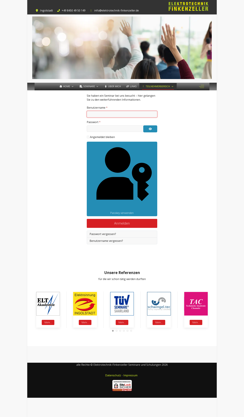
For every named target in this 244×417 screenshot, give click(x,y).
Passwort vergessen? (103, 234)
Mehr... (48, 322)
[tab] (113, 331)
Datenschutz (113, 375)
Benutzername (97, 107)
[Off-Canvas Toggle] (201, 86)
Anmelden (122, 223)
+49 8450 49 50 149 (73, 10)
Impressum (130, 375)
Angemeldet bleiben (102, 137)
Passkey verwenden (122, 179)
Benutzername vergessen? (106, 241)
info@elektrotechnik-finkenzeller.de (116, 10)
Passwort (94, 122)
